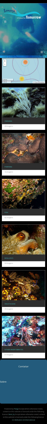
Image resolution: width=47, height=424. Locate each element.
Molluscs (9, 258)
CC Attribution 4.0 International (23, 420)
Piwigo (16, 409)
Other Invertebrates (14, 349)
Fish (6, 212)
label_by (11, 414)
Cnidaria (8, 121)
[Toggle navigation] (5, 22)
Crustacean (10, 304)
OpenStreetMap (39, 82)
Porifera (8, 167)
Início (4, 52)
